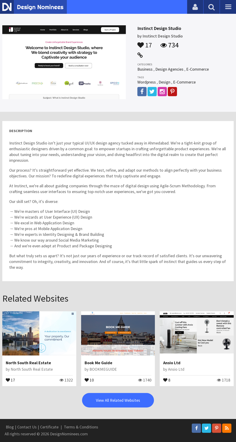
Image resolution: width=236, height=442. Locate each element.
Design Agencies (169, 69)
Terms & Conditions (81, 427)
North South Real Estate (28, 362)
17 (144, 42)
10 (89, 379)
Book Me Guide (98, 362)
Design (164, 82)
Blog (10, 427)
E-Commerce (197, 69)
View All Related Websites (118, 400)
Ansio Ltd (171, 362)
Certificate (49, 427)
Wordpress (146, 82)
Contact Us (27, 427)
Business (145, 69)
